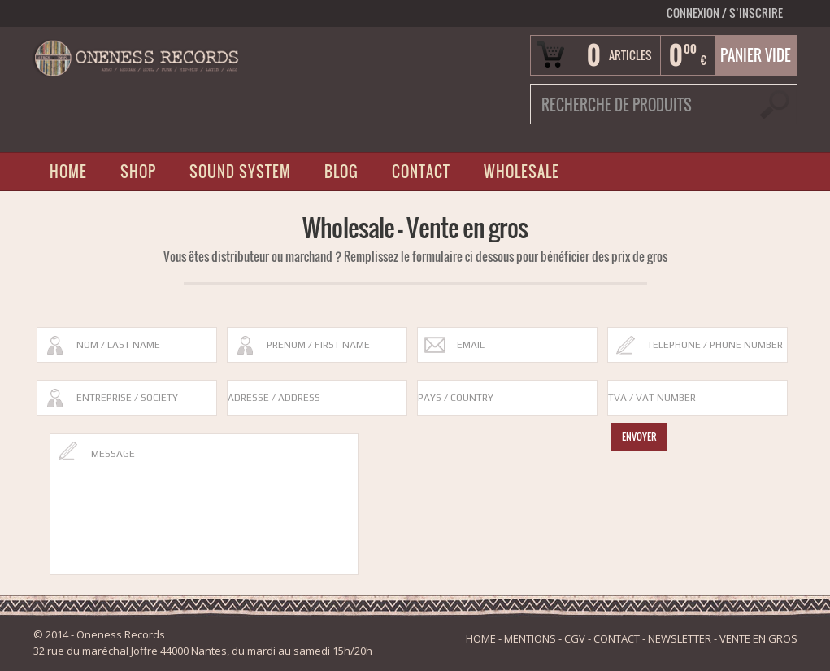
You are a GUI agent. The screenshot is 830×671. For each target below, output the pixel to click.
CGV (574, 638)
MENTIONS (530, 638)
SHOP (138, 171)
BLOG (341, 171)
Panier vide (755, 55)
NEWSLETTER (679, 638)
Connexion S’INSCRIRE (725, 12)
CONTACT (421, 171)
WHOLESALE (521, 171)
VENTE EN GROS (758, 638)
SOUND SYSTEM (240, 171)
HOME (68, 171)
